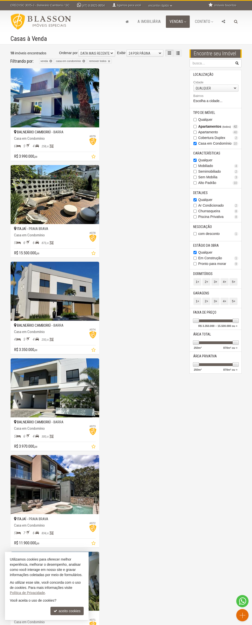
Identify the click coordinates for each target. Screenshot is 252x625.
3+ (215, 282)
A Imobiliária (149, 21)
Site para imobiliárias (211, 621)
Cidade (198, 82)
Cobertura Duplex (218, 138)
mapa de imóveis (148, 608)
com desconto (218, 234)
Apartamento (218, 132)
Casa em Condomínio (218, 143)
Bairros (198, 96)
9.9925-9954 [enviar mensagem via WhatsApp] (93, 5)
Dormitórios (203, 274)
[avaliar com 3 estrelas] (23, 547)
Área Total (202, 335)
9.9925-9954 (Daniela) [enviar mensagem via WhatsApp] (95, 593)
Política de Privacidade (169, 621)
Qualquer (205, 120)
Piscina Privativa (218, 217)
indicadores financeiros (152, 598)
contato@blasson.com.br (94, 603)
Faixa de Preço (205, 313)
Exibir (121, 53)
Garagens (201, 294)
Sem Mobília (218, 177)
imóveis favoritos (147, 603)
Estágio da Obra (206, 246)
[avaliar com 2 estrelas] (18, 547)
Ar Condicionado (218, 206)
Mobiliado (218, 166)
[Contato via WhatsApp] (242, 601)
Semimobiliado (218, 172)
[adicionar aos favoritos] (89, 154)
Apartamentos (218, 126)
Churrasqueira (218, 211)
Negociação (202, 227)
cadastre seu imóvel (90, 608)
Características (206, 153)
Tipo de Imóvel (204, 113)
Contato (204, 21)
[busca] (235, 21)
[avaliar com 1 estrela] (12, 547)
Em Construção (218, 259)
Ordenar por (68, 53)
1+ (197, 282)
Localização (203, 74)
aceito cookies (67, 611)
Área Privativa (205, 357)
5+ (233, 282)
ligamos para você (89, 598)
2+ (206, 282)
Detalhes (200, 193)
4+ (224, 282)
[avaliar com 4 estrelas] (28, 547)
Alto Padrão (218, 183)
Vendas (178, 21)
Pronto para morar (218, 264)
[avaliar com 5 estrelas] (33, 547)
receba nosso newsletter (153, 593)
